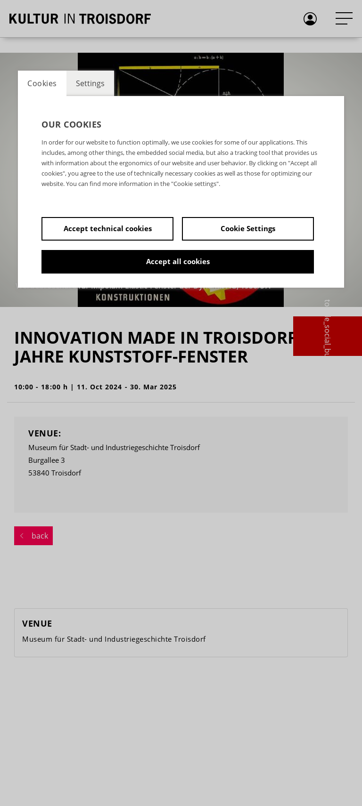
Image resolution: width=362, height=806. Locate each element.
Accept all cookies (178, 261)
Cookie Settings (248, 228)
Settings (90, 83)
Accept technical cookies (108, 228)
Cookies (42, 83)
